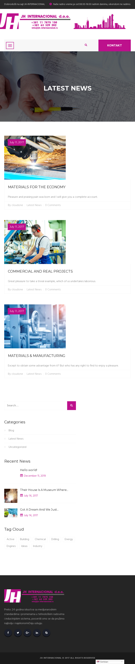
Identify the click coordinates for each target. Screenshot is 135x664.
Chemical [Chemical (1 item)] (40, 539)
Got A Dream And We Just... (39, 509)
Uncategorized (17, 447)
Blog (11, 431)
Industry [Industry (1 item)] (37, 546)
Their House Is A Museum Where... (44, 490)
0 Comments (53, 205)
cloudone (17, 205)
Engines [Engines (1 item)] (11, 546)
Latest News (34, 205)
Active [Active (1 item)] (10, 539)
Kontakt (114, 45)
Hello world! (28, 470)
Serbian (102, 661)
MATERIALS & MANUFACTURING (36, 356)
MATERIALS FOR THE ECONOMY (37, 187)
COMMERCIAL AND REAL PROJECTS (40, 271)
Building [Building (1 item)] (24, 539)
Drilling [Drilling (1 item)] (55, 539)
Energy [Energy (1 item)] (69, 539)
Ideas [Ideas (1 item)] (24, 546)
